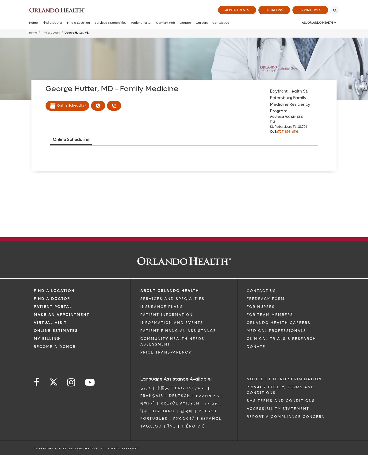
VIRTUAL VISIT (50, 322)
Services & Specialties (110, 23)
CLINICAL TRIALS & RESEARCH (281, 338)
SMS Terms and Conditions (281, 400)
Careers (202, 23)
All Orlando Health (317, 23)
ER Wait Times (310, 10)
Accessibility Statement (278, 408)
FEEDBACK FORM (266, 298)
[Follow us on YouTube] (90, 382)
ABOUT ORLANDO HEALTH (169, 290)
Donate (185, 23)
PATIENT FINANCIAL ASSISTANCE (178, 330)
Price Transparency (166, 352)
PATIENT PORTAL (53, 306)
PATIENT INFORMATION (166, 314)
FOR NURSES (261, 306)
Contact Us (220, 23)
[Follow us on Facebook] (37, 382)
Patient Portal (141, 23)
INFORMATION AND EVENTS (171, 322)
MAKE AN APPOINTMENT (61, 314)
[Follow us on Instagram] (71, 382)
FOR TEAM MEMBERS (270, 314)
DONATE (256, 346)
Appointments (237, 10)
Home (33, 23)
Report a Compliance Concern (286, 416)
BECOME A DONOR (55, 346)
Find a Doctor (52, 23)
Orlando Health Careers (278, 322)
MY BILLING (47, 338)
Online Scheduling (67, 105)
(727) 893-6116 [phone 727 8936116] (287, 131)
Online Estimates (56, 330)
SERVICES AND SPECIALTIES (172, 298)
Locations (274, 10)
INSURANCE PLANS (161, 306)
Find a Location (78, 23)
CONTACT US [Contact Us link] (261, 290)
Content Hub (165, 23)
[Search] (334, 10)
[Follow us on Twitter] (53, 380)
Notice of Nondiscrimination (284, 379)
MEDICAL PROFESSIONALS (276, 330)
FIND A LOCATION (54, 290)
